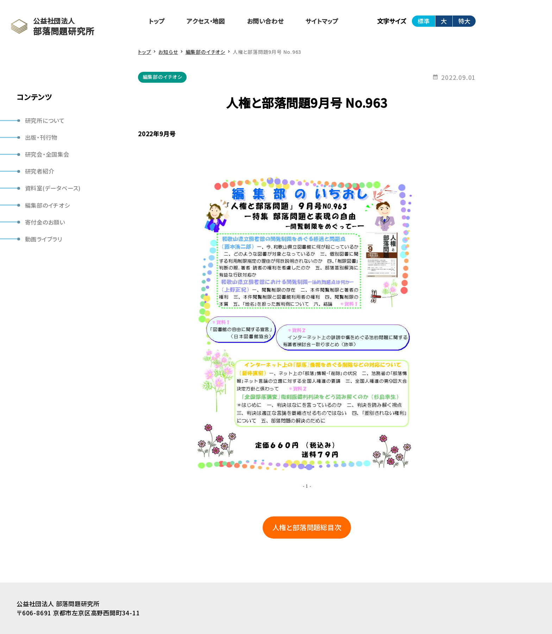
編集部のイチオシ (47, 205)
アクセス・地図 (206, 21)
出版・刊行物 (41, 137)
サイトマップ (322, 21)
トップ (156, 21)
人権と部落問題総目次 (306, 527)
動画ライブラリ (44, 239)
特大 (464, 21)
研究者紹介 (40, 171)
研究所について (45, 120)
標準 (423, 21)
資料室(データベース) (53, 188)
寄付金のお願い (45, 222)
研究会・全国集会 (47, 154)
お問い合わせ (265, 21)
